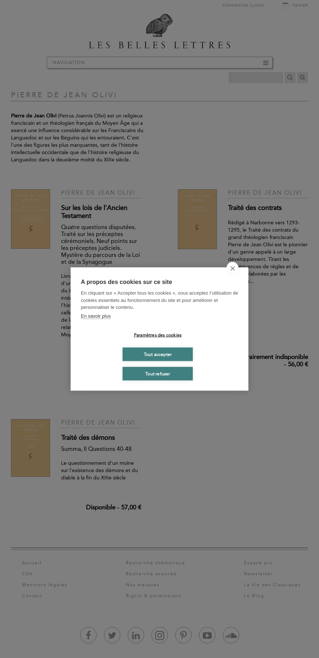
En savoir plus (96, 315)
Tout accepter (158, 354)
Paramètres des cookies (157, 334)
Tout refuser (157, 373)
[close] (232, 268)
